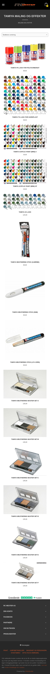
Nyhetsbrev (15, 653)
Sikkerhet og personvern (36, 650)
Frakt (5, 650)
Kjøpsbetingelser (17, 650)
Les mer (44, 665)
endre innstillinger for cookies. (15, 667)
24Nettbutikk (29, 671)
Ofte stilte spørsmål (30, 653)
